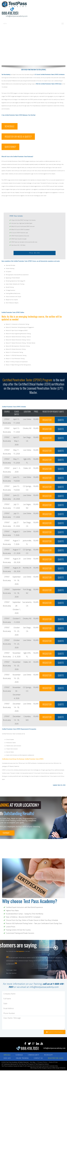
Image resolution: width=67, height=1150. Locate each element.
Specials (7, 1055)
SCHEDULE (9, 126)
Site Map (32, 1062)
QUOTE (61, 420)
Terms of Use (53, 1062)
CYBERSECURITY (33, 1055)
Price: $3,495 (34, 253)
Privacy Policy (42, 1062)
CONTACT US (38, 1058)
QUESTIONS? (10, 146)
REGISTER (47, 420)
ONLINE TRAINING (22, 1058)
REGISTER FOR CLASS (55, 1058)
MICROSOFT (48, 1055)
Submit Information (54, 1032)
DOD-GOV (7, 1058)
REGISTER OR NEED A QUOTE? (18, 136)
